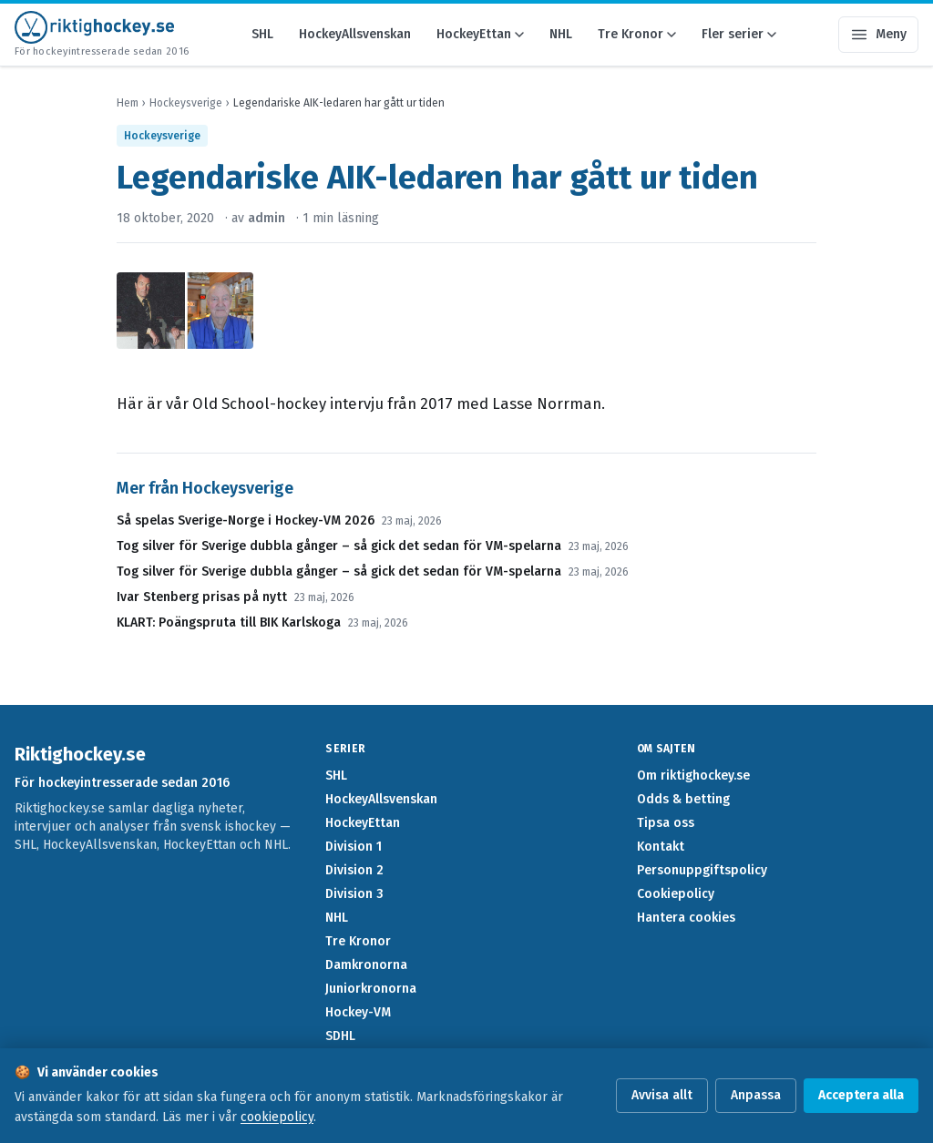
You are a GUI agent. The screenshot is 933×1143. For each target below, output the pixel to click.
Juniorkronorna (370, 988)
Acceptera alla (861, 1095)
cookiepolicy (277, 1117)
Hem (127, 103)
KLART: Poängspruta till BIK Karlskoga (229, 622)
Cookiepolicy (675, 894)
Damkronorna (366, 965)
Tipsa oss (665, 823)
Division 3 (354, 894)
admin (266, 218)
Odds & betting (683, 799)
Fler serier (739, 34)
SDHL (340, 1036)
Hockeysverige (185, 103)
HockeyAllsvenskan (355, 34)
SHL (262, 34)
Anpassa (756, 1095)
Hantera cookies (686, 917)
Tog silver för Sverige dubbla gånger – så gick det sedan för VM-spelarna (339, 546)
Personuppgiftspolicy (702, 870)
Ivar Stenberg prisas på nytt (202, 597)
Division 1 (353, 846)
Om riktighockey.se (693, 775)
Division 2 (354, 870)
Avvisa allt (661, 1095)
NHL (560, 34)
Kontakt (660, 846)
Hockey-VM (358, 1012)
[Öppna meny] (878, 34)
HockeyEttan (480, 34)
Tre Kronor (637, 34)
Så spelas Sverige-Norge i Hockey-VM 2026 (245, 520)
